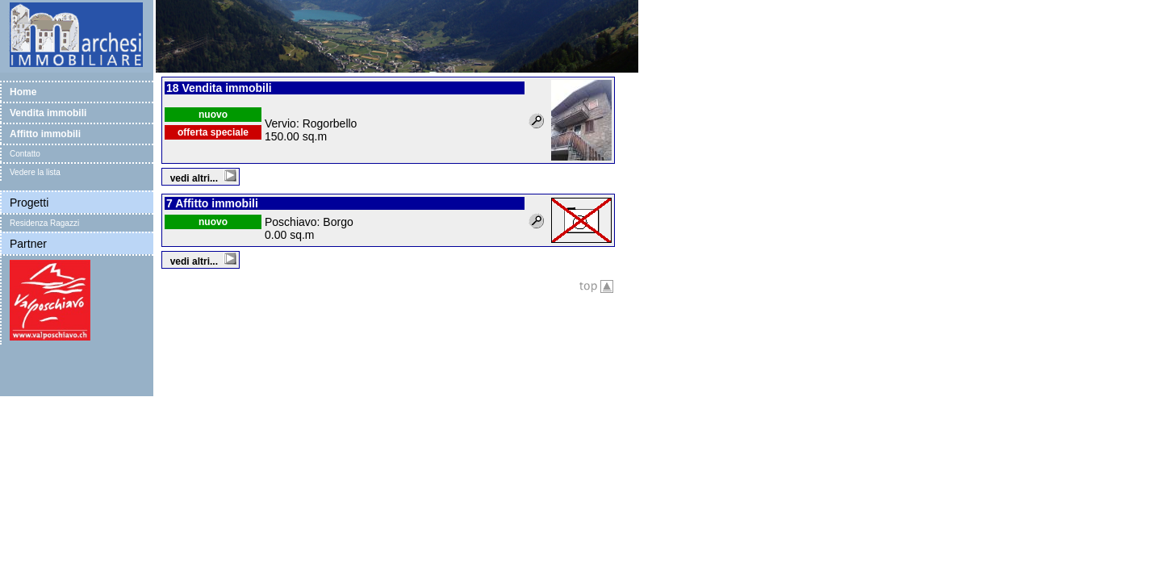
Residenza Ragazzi (44, 223)
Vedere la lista (35, 172)
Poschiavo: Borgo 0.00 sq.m (309, 228)
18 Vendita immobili (219, 88)
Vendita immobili (48, 113)
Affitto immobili (45, 134)
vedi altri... (203, 178)
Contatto (25, 153)
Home (23, 92)
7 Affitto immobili (212, 203)
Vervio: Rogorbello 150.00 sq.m (311, 130)
